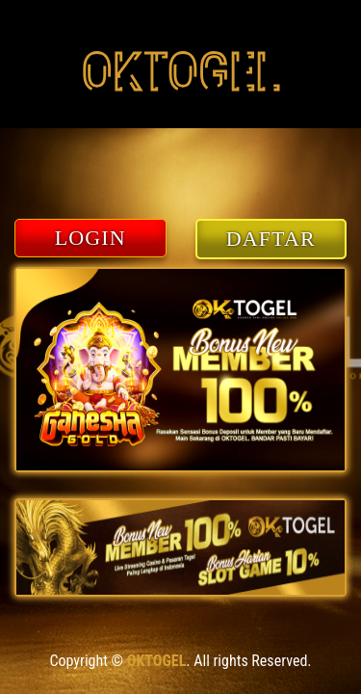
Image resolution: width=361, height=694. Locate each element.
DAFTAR (271, 239)
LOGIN (90, 238)
